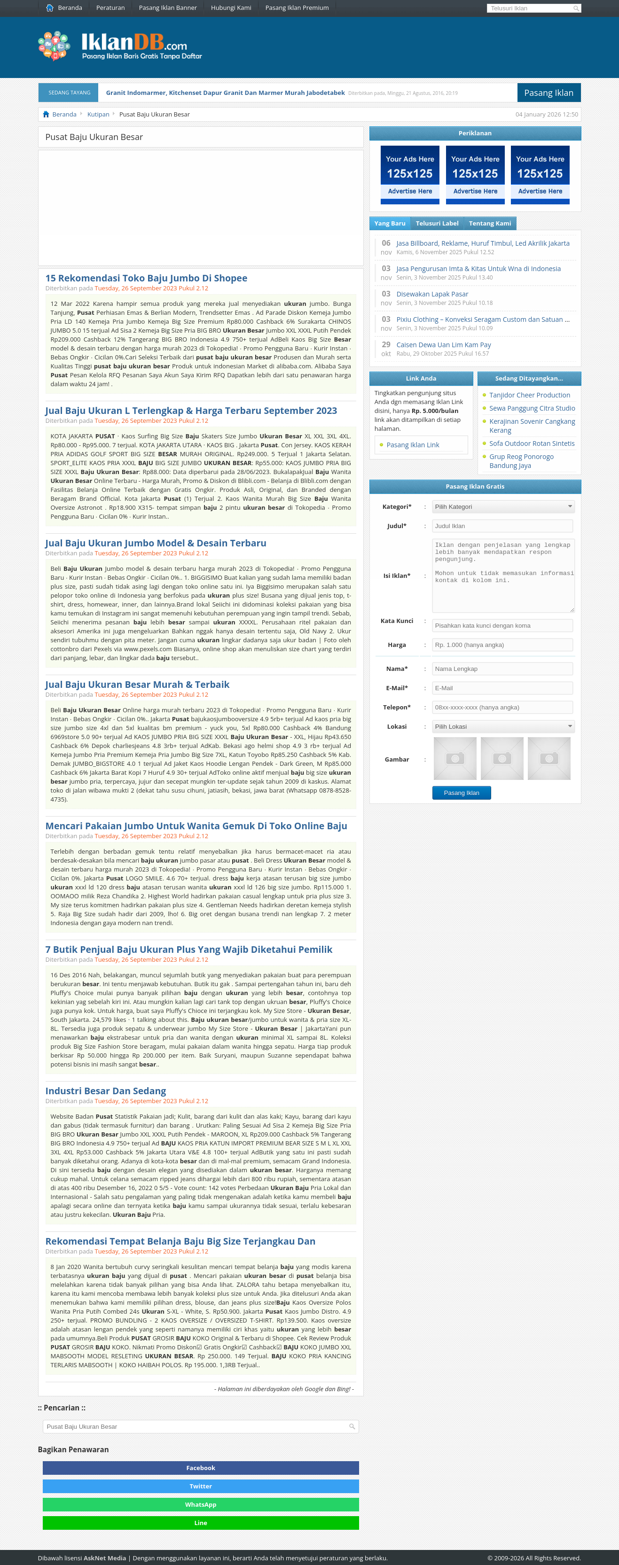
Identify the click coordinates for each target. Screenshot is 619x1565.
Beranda (64, 7)
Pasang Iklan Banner (168, 7)
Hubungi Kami (231, 7)
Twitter (201, 1486)
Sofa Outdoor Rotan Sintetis (532, 443)
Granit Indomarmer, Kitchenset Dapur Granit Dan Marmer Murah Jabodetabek (225, 92)
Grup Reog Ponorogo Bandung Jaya (522, 461)
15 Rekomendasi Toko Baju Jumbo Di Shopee (147, 278)
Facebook (200, 1468)
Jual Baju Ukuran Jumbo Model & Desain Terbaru (156, 543)
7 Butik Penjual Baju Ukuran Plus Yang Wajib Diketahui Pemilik (189, 949)
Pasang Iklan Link (413, 444)
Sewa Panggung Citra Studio (532, 408)
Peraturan (110, 7)
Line (201, 1522)
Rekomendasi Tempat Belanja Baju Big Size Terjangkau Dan (181, 1241)
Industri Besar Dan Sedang (106, 1090)
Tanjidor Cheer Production (530, 394)
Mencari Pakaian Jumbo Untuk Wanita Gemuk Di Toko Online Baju (197, 825)
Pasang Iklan (549, 92)
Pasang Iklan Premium (297, 7)
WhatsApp (201, 1504)
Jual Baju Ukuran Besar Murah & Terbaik (138, 684)
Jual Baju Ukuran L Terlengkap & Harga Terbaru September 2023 (191, 410)
